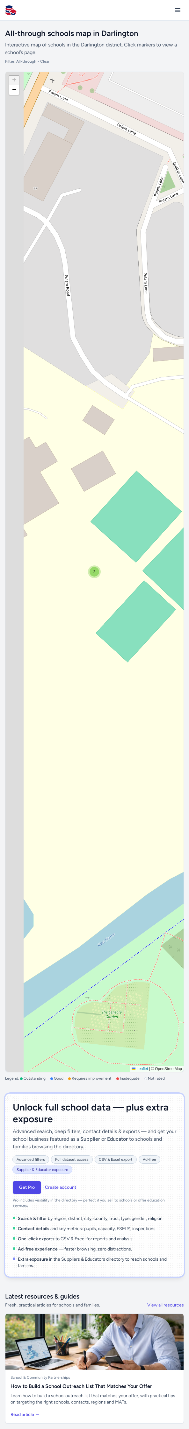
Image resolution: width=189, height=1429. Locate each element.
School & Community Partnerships (40, 1377)
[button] (94, 571)
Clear (44, 61)
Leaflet (140, 1069)
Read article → (25, 1414)
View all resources (165, 1305)
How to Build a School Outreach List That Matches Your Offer (81, 1386)
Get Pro (27, 1187)
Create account (60, 1187)
